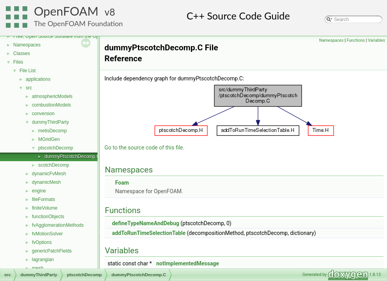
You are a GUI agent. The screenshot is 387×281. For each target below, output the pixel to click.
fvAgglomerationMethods (58, 225)
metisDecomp (52, 130)
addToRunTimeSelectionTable (149, 233)
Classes (21, 53)
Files (18, 62)
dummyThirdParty (50, 122)
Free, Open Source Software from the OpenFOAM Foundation (77, 36)
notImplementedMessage (187, 263)
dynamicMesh (46, 182)
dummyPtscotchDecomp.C (72, 156)
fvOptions (42, 242)
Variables (376, 40)
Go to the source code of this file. (144, 147)
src (29, 88)
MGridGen (49, 139)
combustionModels (51, 105)
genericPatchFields (52, 251)
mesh (37, 268)
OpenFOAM (66, 11)
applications (38, 79)
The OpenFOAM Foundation (78, 23)
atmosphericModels (52, 96)
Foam (122, 183)
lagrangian (43, 259)
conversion (43, 113)
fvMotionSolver (47, 234)
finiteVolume (44, 208)
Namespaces (27, 45)
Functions (355, 40)
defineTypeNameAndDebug (145, 223)
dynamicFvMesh (49, 173)
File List (27, 70)
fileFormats (43, 199)
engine (39, 191)
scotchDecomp (53, 165)
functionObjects (48, 216)
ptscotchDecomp (55, 148)
